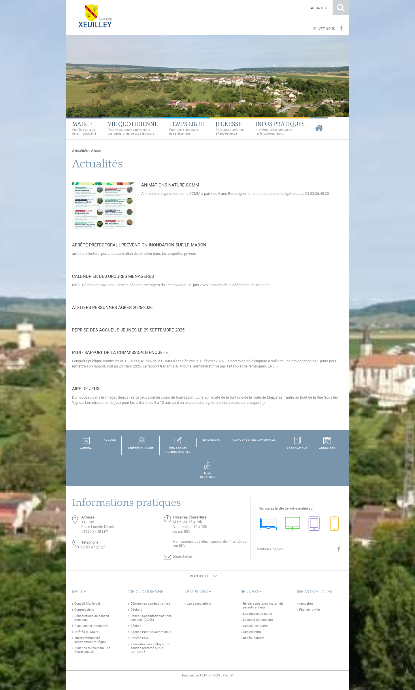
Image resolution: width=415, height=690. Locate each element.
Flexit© (228, 675)
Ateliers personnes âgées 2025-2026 (112, 307)
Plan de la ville (309, 610)
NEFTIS (205, 675)
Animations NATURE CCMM (170, 185)
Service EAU (139, 638)
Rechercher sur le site (341, 7)
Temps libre (197, 591)
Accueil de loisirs (255, 626)
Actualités (318, 8)
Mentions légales (269, 549)
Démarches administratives (150, 604)
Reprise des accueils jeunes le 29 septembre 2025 (128, 330)
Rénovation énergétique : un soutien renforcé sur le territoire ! (150, 648)
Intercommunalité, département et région (90, 640)
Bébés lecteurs (254, 638)
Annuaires (306, 604)
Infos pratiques (315, 591)
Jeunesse (251, 591)
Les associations (199, 604)
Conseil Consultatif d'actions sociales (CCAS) (151, 618)
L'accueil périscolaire (258, 620)
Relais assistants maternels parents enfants (263, 605)
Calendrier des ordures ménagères (113, 276)
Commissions (84, 610)
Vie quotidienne (146, 591)
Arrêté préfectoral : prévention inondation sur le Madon (139, 245)
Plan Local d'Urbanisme (91, 626)
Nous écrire (182, 557)
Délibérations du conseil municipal (91, 618)
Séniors (136, 626)
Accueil (96, 151)
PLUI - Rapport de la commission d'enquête (120, 352)
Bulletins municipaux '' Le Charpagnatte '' (92, 650)
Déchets (136, 610)
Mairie (79, 591)
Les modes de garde (257, 614)
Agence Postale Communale (151, 632)
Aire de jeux (85, 388)
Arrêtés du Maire (86, 632)
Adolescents (252, 632)
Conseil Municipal (87, 604)
